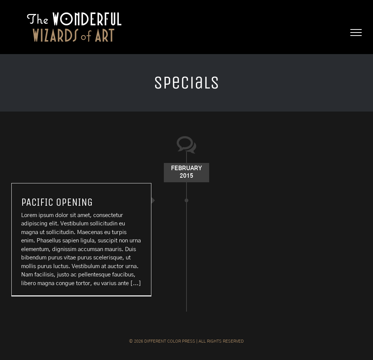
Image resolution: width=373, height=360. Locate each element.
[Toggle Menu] (356, 32)
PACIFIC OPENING (57, 202)
